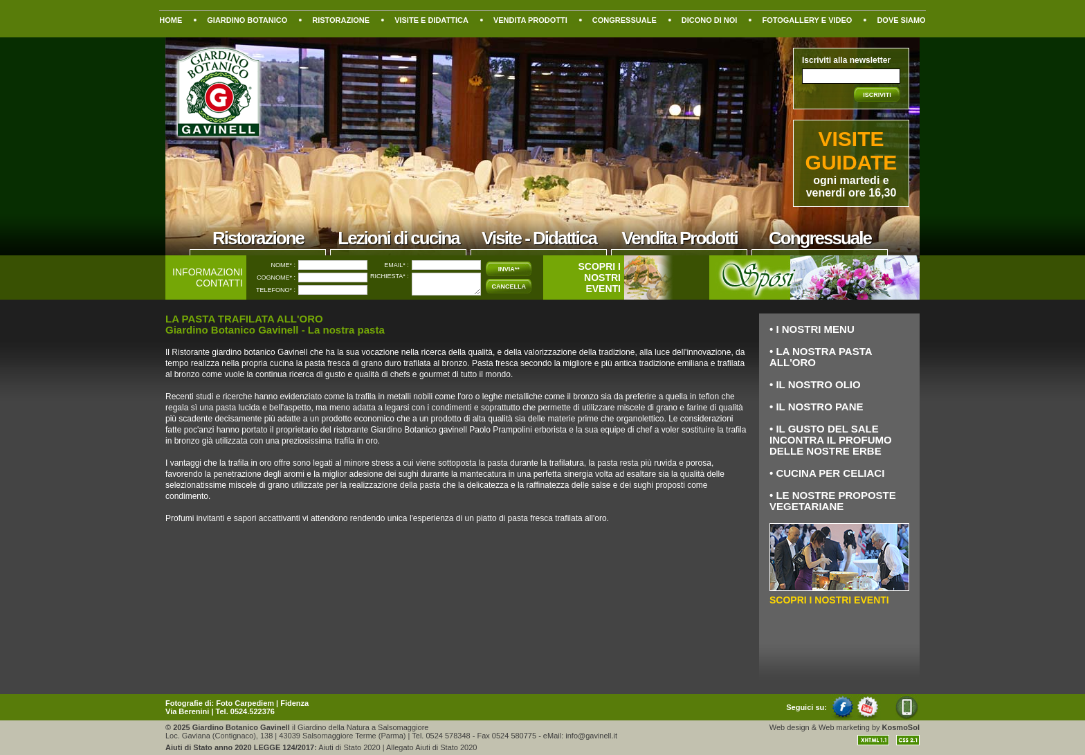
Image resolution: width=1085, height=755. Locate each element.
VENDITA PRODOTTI (530, 20)
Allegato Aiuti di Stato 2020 (431, 747)
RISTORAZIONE (341, 20)
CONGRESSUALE (624, 20)
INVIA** (509, 269)
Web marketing (844, 727)
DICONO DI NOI (710, 20)
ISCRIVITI (877, 94)
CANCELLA (509, 286)
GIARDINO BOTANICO (247, 20)
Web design (789, 727)
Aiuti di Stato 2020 (349, 747)
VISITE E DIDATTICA (431, 20)
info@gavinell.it (591, 735)
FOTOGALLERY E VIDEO (807, 20)
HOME (170, 20)
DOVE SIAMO (901, 20)
